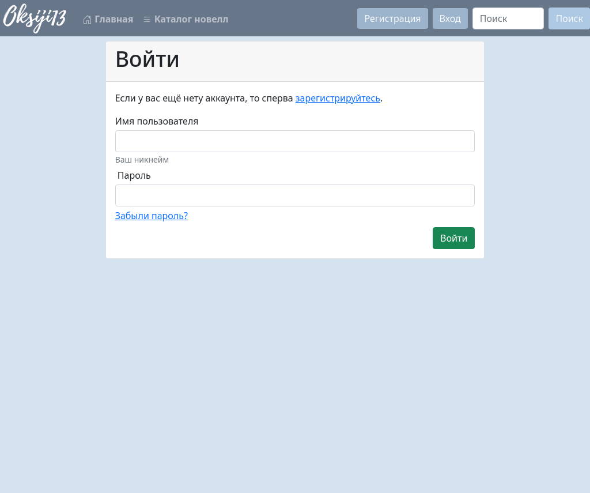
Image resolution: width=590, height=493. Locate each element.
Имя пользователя (157, 121)
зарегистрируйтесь (338, 98)
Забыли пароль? (151, 215)
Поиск (569, 18)
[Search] (508, 18)
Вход (450, 18)
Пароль (134, 175)
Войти (453, 238)
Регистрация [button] (392, 18)
